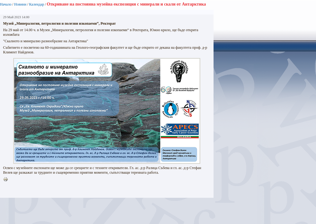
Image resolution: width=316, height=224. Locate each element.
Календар (36, 4)
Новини (20, 4)
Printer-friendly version (7, 179)
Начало (5, 4)
